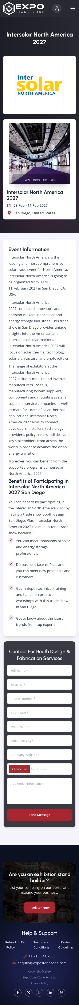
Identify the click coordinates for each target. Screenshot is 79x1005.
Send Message (39, 815)
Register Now (39, 907)
